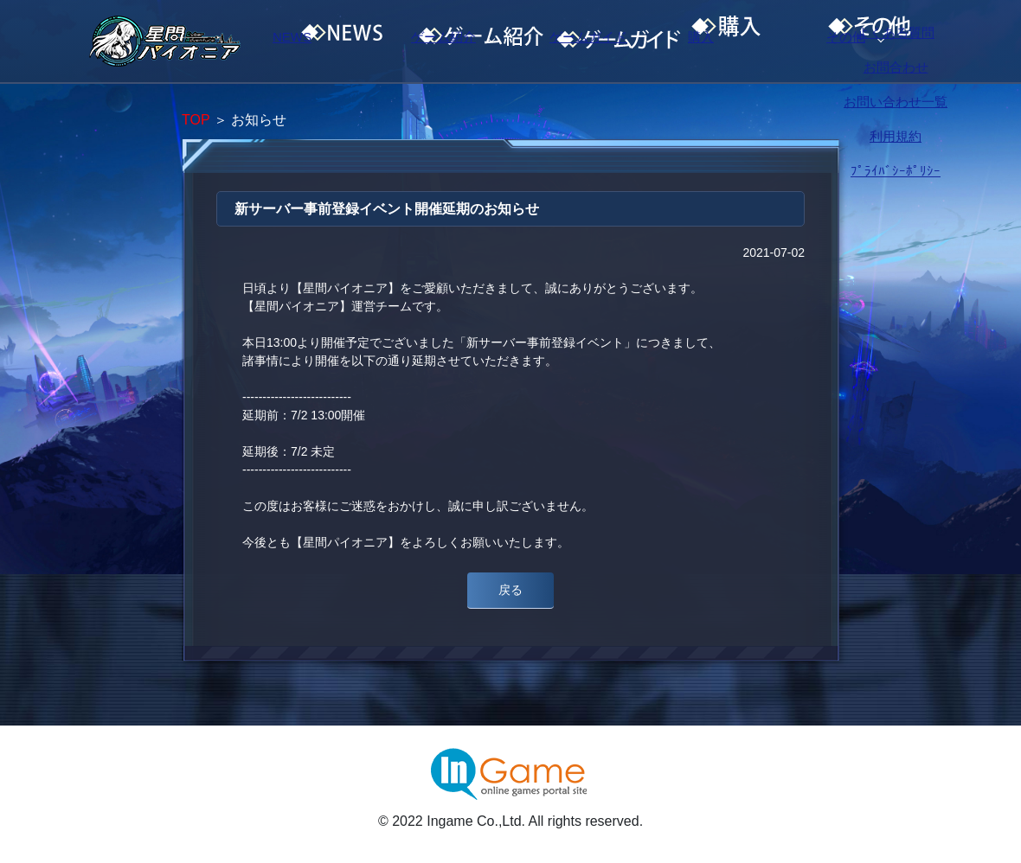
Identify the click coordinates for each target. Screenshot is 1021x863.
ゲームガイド (618, 41)
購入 (766, 41)
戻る (510, 590)
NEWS (324, 41)
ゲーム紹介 (471, 41)
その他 (913, 41)
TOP (195, 119)
